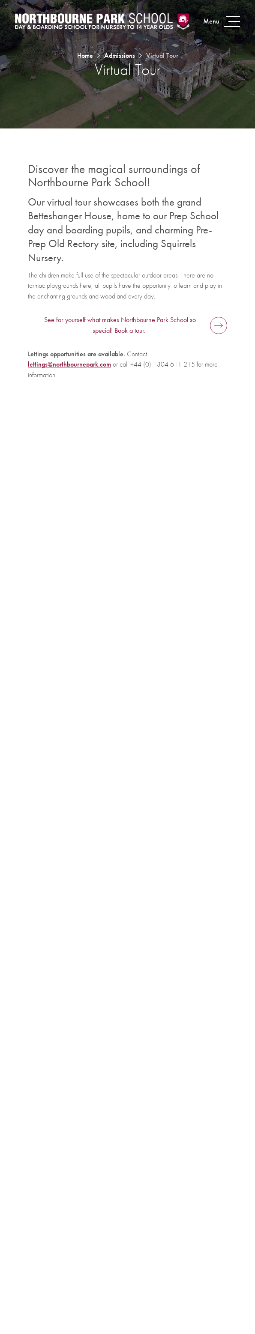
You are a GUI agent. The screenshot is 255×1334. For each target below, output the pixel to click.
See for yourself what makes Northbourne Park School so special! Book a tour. (120, 325)
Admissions (119, 55)
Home (85, 55)
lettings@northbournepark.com (69, 364)
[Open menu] (220, 21)
